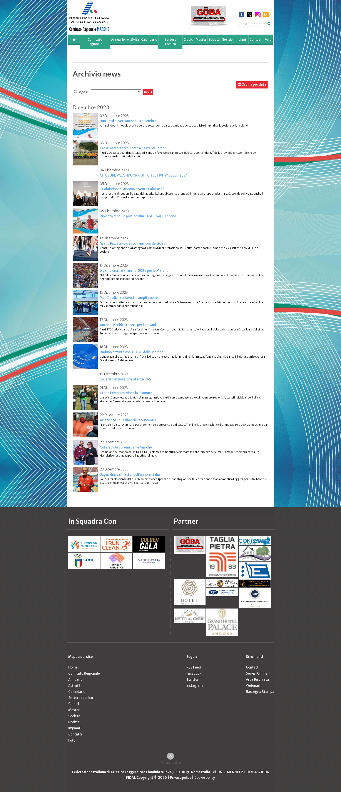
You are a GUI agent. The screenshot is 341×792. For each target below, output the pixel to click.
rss (266, 14)
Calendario (149, 40)
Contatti (255, 40)
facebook (241, 14)
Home (73, 667)
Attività (133, 40)
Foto (268, 40)
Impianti (241, 40)
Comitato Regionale (94, 42)
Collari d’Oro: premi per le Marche (126, 447)
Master (201, 40)
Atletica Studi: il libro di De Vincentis (128, 420)
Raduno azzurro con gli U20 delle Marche (131, 352)
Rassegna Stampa (260, 692)
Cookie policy (204, 777)
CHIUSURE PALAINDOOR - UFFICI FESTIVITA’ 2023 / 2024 (144, 175)
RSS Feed (193, 667)
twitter (249, 14)
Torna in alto (170, 762)
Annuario (118, 40)
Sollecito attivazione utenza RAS (125, 379)
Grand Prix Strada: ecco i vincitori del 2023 (132, 243)
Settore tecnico (170, 42)
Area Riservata (257, 679)
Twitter (192, 679)
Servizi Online (256, 673)
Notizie (227, 40)
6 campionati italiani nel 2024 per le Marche (134, 270)
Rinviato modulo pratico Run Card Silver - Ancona (138, 216)
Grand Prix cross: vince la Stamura (126, 393)
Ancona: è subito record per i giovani (128, 325)
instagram (258, 14)
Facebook (193, 673)
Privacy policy (180, 777)
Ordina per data (254, 84)
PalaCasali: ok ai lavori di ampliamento (129, 298)
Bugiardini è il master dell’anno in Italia (130, 474)
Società (214, 40)
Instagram (194, 686)
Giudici (189, 40)
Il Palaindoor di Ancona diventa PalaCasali (132, 189)
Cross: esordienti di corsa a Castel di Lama (132, 148)
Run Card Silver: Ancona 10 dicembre (128, 121)
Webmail (253, 686)
